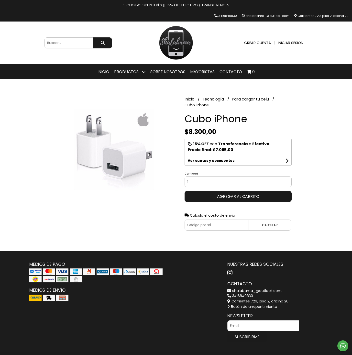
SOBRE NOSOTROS (167, 72)
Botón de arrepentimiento (252, 306)
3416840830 (240, 295)
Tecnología (213, 99)
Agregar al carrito (238, 196)
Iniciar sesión (290, 42)
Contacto (231, 72)
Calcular (270, 225)
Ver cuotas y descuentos (211, 160)
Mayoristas (202, 72)
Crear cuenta (257, 42)
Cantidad (191, 174)
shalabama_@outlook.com (254, 290)
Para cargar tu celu (251, 99)
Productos (129, 71)
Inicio (103, 72)
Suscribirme (247, 337)
